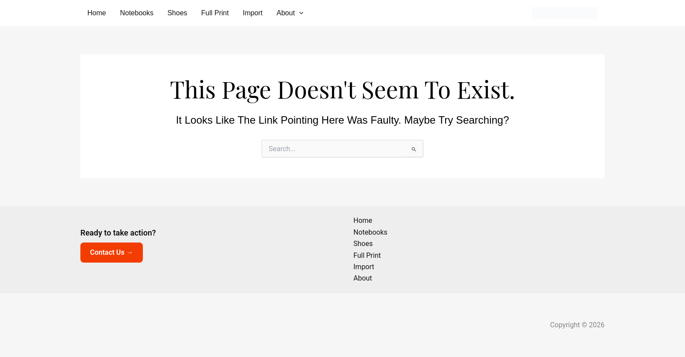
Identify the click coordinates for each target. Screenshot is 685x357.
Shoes (177, 13)
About (290, 13)
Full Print (215, 13)
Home (96, 13)
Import (253, 13)
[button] (299, 13)
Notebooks (137, 13)
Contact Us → (111, 252)
